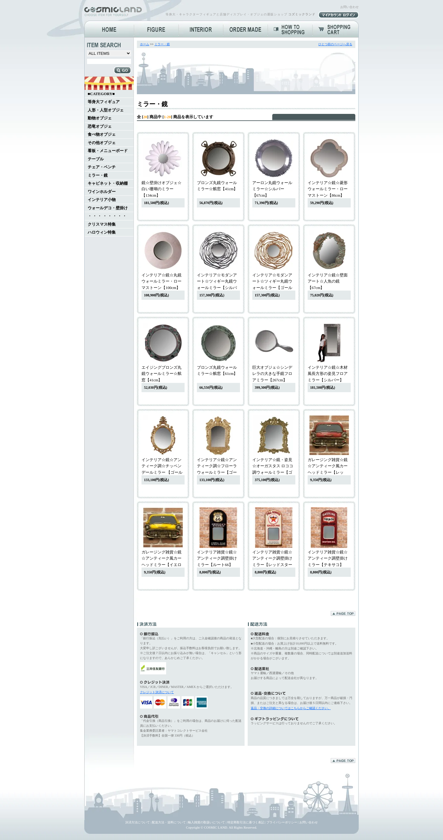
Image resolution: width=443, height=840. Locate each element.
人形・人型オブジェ (106, 110)
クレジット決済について (157, 692)
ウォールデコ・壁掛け (108, 208)
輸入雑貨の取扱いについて (206, 822)
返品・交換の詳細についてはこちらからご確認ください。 (291, 708)
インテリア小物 (102, 200)
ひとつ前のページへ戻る (335, 44)
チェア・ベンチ (102, 167)
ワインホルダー (102, 192)
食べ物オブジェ (102, 134)
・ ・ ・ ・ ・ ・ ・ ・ (107, 216)
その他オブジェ (102, 143)
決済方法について (137, 822)
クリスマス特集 (102, 224)
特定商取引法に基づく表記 (245, 822)
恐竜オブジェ (100, 126)
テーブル (96, 159)
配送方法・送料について (169, 822)
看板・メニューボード (108, 151)
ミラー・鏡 (98, 175)
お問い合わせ (349, 7)
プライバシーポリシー (281, 822)
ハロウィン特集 (102, 232)
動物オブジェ (100, 118)
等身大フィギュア (104, 102)
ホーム (144, 44)
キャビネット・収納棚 (108, 183)
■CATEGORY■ (101, 94)
